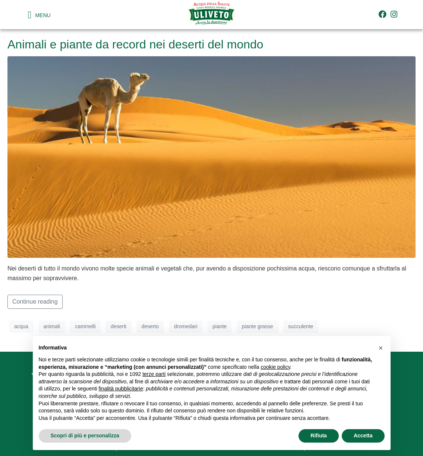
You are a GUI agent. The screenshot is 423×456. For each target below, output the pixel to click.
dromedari (186, 326)
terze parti (153, 374)
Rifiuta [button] (318, 435)
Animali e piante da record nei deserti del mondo (135, 44)
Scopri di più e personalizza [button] (85, 435)
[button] (381, 348)
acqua (21, 326)
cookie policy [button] (275, 367)
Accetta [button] (363, 435)
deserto (150, 326)
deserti (118, 326)
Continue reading (35, 301)
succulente (300, 326)
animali (52, 326)
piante (219, 326)
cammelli (85, 326)
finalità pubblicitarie (121, 389)
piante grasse (257, 326)
